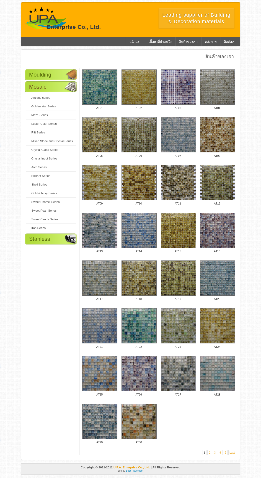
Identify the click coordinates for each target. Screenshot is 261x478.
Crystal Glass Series (44, 149)
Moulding (40, 75)
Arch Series (39, 167)
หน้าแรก (135, 41)
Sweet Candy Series (44, 219)
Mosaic (38, 87)
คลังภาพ (211, 41)
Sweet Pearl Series (44, 210)
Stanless (39, 239)
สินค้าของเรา (188, 41)
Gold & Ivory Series (44, 193)
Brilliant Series (40, 176)
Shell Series (39, 184)
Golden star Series (43, 106)
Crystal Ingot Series (44, 158)
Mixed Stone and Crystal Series (52, 141)
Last (232, 452)
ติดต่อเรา (230, 41)
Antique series (40, 97)
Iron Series (38, 228)
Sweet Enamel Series (45, 202)
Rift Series (38, 132)
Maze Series (39, 115)
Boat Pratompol (134, 470)
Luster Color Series (44, 123)
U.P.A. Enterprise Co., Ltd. (132, 467)
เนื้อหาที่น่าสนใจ (160, 41)
